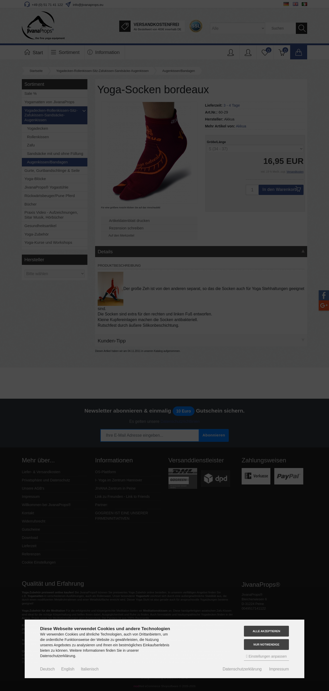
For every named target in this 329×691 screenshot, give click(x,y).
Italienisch (89, 669)
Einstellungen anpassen (266, 656)
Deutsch (47, 669)
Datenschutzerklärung (242, 669)
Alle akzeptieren (266, 631)
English (67, 669)
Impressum (279, 669)
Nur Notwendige (266, 644)
